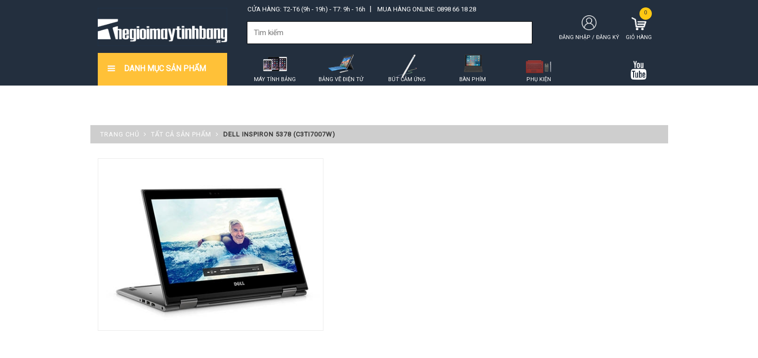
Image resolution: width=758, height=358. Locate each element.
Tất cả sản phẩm (181, 134)
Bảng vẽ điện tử (341, 79)
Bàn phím (472, 79)
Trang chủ (119, 134)
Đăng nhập (575, 37)
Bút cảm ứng (407, 79)
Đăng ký (607, 37)
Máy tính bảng (275, 79)
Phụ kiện (538, 79)
